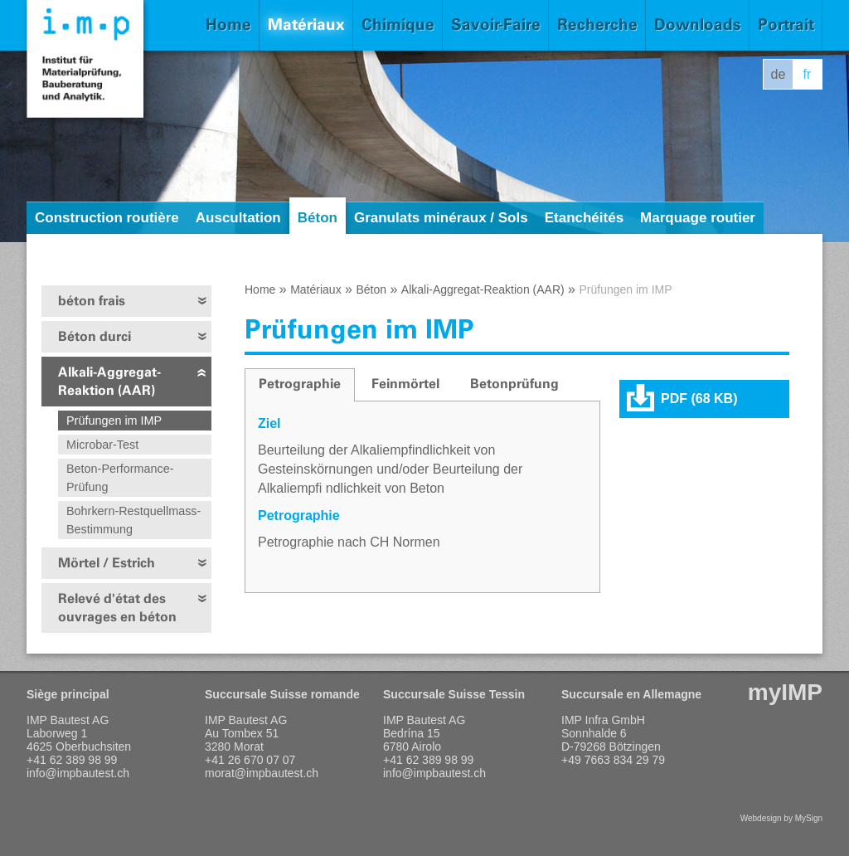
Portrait (786, 24)
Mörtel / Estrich (106, 563)
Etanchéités (584, 218)
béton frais (91, 301)
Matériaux (306, 24)
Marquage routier (697, 218)
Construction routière (107, 218)
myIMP (785, 692)
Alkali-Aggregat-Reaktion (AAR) (109, 381)
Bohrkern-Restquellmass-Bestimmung (133, 520)
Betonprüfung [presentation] (514, 384)
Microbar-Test (102, 444)
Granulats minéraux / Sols (441, 218)
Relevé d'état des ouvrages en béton (117, 608)
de (778, 74)
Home (228, 24)
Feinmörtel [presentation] (405, 384)
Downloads (697, 24)
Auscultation (238, 218)
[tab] (300, 384)
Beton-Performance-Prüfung (120, 478)
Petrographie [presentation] (300, 384)
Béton (317, 218)
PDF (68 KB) (699, 399)
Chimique (397, 24)
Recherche (597, 24)
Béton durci (94, 336)
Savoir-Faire (496, 24)
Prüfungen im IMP (114, 420)
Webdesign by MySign (781, 818)
